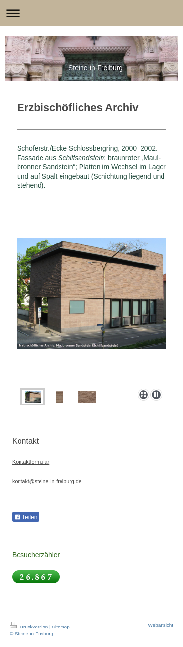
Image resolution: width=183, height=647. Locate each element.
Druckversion (29, 626)
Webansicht (160, 624)
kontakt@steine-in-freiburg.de (46, 481)
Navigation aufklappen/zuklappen (91, 12)
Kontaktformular (30, 462)
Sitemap (60, 626)
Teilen (25, 517)
